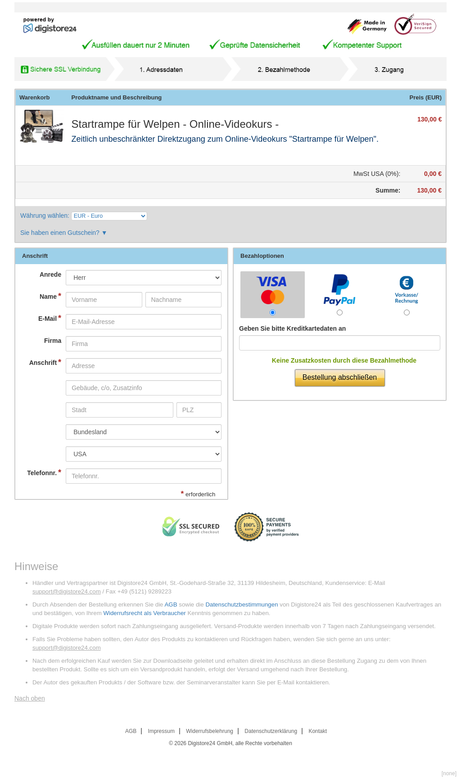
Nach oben (29, 698)
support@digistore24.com (66, 591)
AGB (170, 604)
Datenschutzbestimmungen (241, 604)
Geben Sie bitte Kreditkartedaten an (292, 328)
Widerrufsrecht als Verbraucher (144, 613)
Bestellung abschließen (340, 377)
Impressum (161, 731)
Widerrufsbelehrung (209, 731)
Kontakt (317, 731)
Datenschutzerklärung (270, 731)
